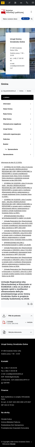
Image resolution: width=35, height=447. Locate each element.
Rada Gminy (17, 114)
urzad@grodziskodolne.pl (14, 374)
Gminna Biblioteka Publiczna (10, 422)
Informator (17, 104)
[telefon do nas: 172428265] (27, 3)
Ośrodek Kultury (6, 419)
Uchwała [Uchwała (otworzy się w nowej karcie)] (10, 321)
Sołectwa (17, 139)
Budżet (17, 144)
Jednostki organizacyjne (17, 134)
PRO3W (12, 444)
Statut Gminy (17, 109)
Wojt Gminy (17, 119)
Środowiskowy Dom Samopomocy (12, 425)
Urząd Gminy (17, 129)
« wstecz (6, 97)
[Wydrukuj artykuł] (29, 304)
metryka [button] (28, 322)
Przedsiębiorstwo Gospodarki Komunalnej (15, 428)
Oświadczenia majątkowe (17, 124)
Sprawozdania (11, 149)
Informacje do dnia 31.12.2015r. (11, 162)
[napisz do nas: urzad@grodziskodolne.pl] (33, 3)
